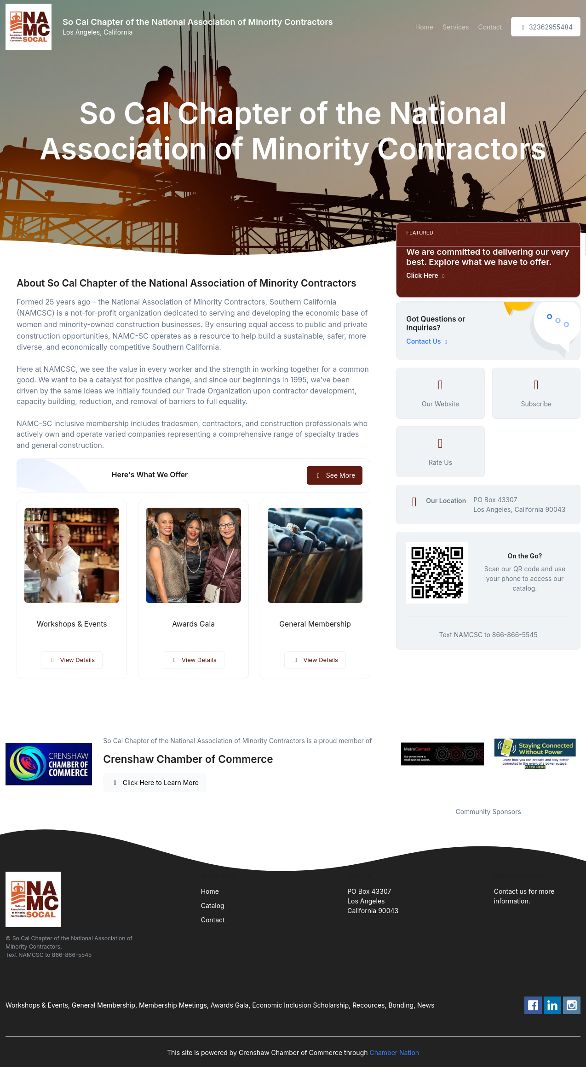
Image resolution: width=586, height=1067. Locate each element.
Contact (490, 27)
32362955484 (546, 27)
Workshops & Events (72, 624)
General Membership (315, 624)
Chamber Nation (394, 1052)
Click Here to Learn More (155, 782)
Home (424, 27)
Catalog (212, 905)
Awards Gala (193, 624)
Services (455, 27)
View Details (72, 659)
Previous (389, 753)
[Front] (30, 27)
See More (334, 475)
